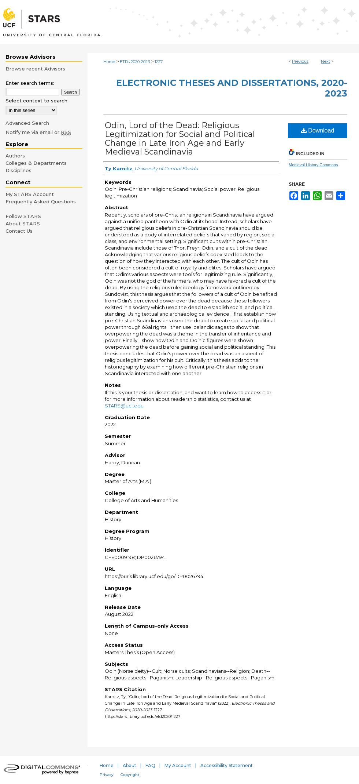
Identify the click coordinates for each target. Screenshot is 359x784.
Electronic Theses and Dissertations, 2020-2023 (231, 88)
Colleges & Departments (36, 163)
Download (317, 130)
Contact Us (19, 231)
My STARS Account (29, 194)
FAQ (150, 765)
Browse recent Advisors (35, 69)
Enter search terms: (29, 83)
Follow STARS (23, 216)
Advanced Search (27, 123)
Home (109, 61)
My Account (177, 765)
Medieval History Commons (313, 165)
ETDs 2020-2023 (135, 61)
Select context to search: (37, 101)
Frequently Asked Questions (40, 201)
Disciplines (18, 170)
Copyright (130, 774)
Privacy (107, 774)
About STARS (22, 223)
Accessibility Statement (226, 765)
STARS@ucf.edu (124, 406)
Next (325, 61)
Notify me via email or (38, 132)
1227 (159, 61)
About (129, 765)
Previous (300, 61)
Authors (15, 156)
